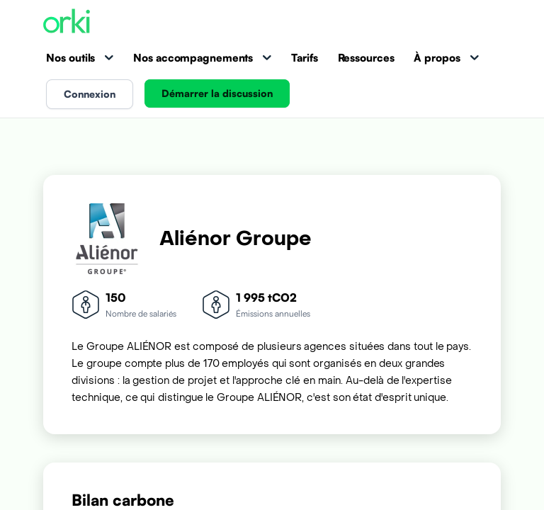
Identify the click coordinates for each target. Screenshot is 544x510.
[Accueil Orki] (66, 22)
